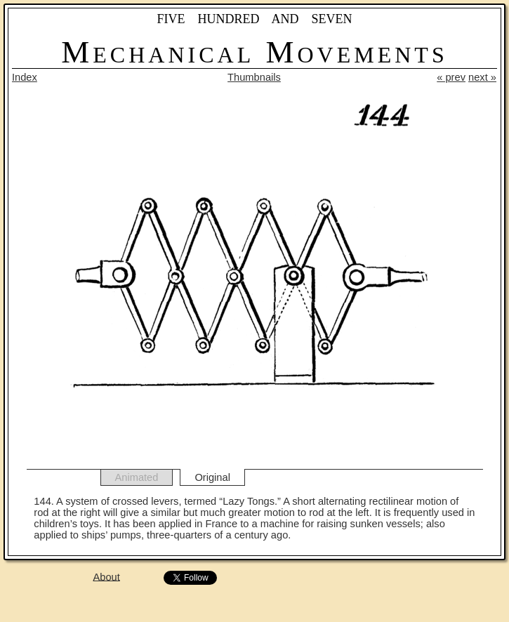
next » (482, 77)
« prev (451, 77)
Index (24, 77)
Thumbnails (254, 77)
